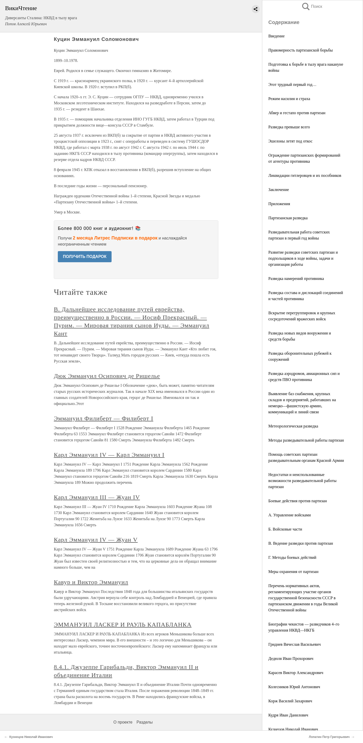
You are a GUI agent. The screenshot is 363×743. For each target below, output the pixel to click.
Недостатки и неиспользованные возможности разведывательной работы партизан (302, 480)
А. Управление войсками (289, 515)
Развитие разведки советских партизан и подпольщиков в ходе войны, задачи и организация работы (303, 258)
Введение (276, 36)
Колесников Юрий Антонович (294, 687)
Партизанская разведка (288, 218)
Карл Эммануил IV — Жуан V (96, 539)
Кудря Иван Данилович (288, 715)
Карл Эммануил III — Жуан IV (97, 497)
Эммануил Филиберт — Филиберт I (103, 418)
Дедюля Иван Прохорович (290, 658)
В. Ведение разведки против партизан (300, 543)
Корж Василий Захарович (290, 701)
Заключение (278, 189)
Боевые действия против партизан (297, 501)
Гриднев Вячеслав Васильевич (294, 644)
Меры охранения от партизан (293, 571)
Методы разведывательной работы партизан (306, 440)
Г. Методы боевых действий (292, 557)
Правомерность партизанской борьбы (300, 50)
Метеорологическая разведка (293, 426)
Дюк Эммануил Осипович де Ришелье (107, 376)
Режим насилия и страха (289, 99)
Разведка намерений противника (296, 278)
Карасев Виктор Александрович (295, 672)
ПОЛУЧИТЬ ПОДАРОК (85, 256)
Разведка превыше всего (289, 127)
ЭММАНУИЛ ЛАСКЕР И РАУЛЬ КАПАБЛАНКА (123, 624)
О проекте (122, 722)
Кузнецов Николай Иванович (293, 729)
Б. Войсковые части (285, 529)
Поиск (312, 6)
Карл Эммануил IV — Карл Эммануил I (109, 454)
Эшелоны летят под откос (290, 141)
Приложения (279, 204)
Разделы (145, 722)
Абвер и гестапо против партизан (296, 113)
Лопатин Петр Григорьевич (329, 737)
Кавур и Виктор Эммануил (91, 582)
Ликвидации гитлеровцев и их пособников (304, 175)
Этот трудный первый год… (292, 84)
